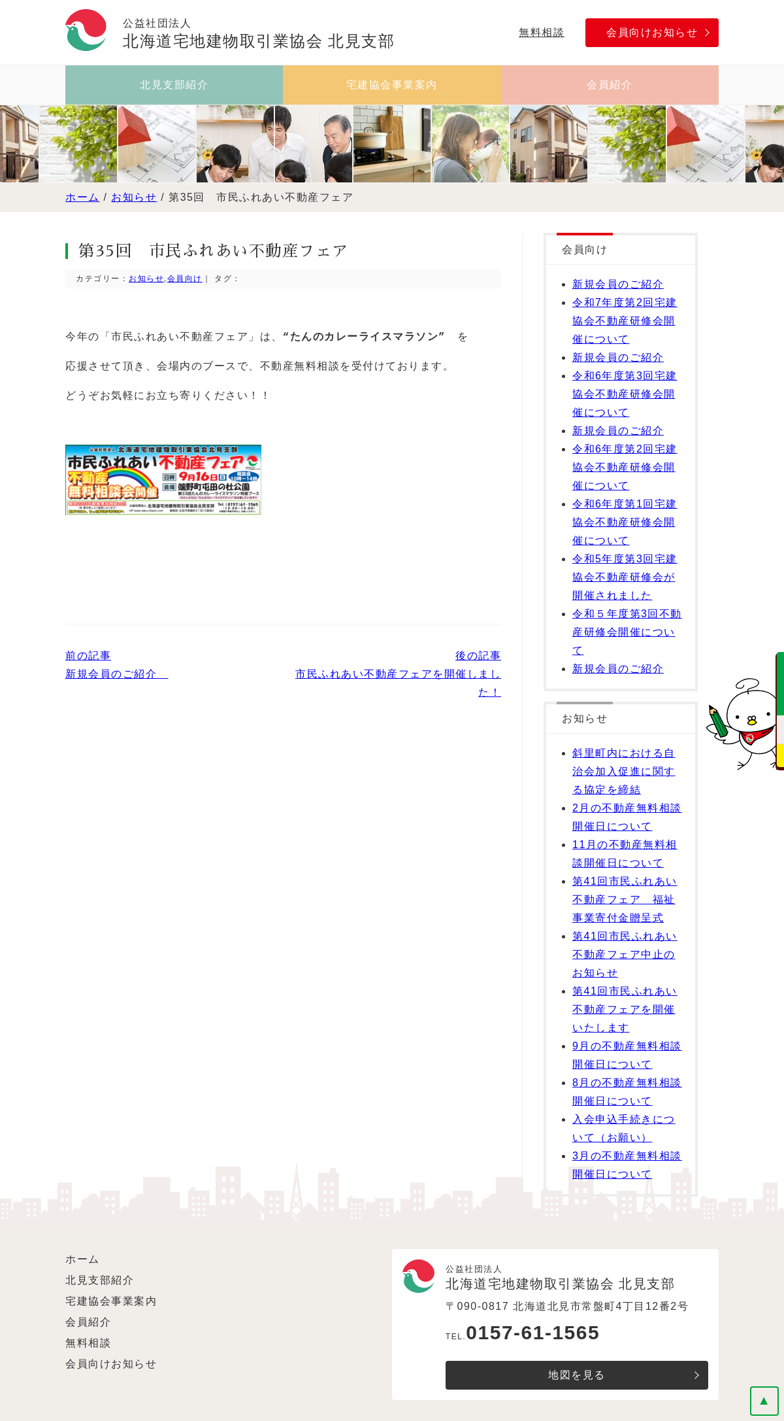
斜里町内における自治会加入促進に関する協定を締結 (624, 771)
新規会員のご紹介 (618, 284)
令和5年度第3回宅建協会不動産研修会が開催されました (625, 577)
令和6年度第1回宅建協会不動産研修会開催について (625, 522)
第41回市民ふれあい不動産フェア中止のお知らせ (625, 954)
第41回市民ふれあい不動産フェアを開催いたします (625, 1009)
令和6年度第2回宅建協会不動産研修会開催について (625, 467)
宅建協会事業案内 (392, 84)
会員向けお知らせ (652, 32)
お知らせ (134, 197)
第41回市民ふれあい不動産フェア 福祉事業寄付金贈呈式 (625, 899)
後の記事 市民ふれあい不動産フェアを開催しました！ (398, 674)
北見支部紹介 (174, 84)
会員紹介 (609, 84)
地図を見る (577, 1374)
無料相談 (541, 32)
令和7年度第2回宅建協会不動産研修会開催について (625, 321)
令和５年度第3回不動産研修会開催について (627, 632)
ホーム (82, 197)
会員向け (185, 278)
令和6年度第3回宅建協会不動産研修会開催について (625, 394)
